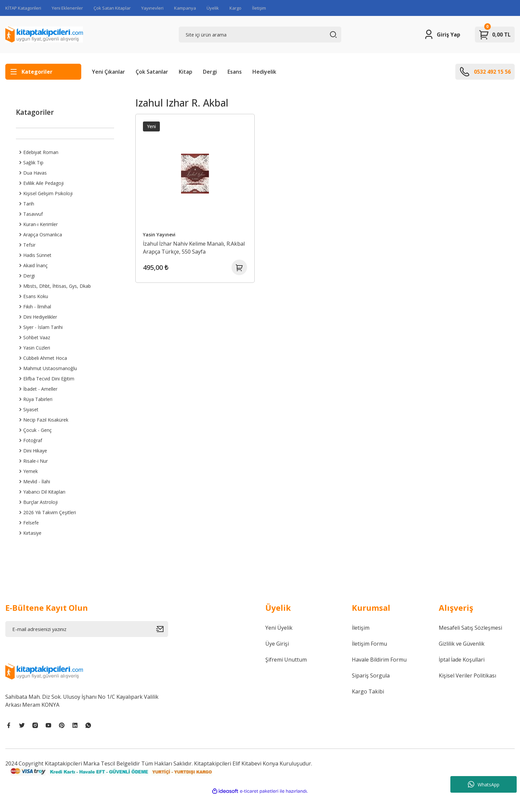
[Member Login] (442, 34)
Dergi (210, 71)
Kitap (185, 71)
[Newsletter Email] (86, 629)
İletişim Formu (369, 643)
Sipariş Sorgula (371, 675)
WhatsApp (483, 784)
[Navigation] (43, 72)
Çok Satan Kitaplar (112, 8)
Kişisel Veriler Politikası (467, 675)
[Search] (260, 34)
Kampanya (185, 8)
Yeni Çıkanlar (108, 71)
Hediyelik (264, 71)
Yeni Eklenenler (67, 8)
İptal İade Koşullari (462, 659)
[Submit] (162, 629)
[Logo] (44, 34)
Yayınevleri (152, 8)
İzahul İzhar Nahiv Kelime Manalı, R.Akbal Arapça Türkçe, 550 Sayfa (194, 247)
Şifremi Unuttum (286, 659)
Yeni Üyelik (278, 627)
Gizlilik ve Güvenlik (462, 643)
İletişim (259, 8)
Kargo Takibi (368, 691)
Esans (235, 71)
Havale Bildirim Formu (379, 659)
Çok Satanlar (152, 71)
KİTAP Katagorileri (23, 8)
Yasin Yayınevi (159, 234)
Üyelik (213, 8)
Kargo (235, 8)
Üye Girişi (277, 643)
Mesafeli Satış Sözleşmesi (470, 627)
